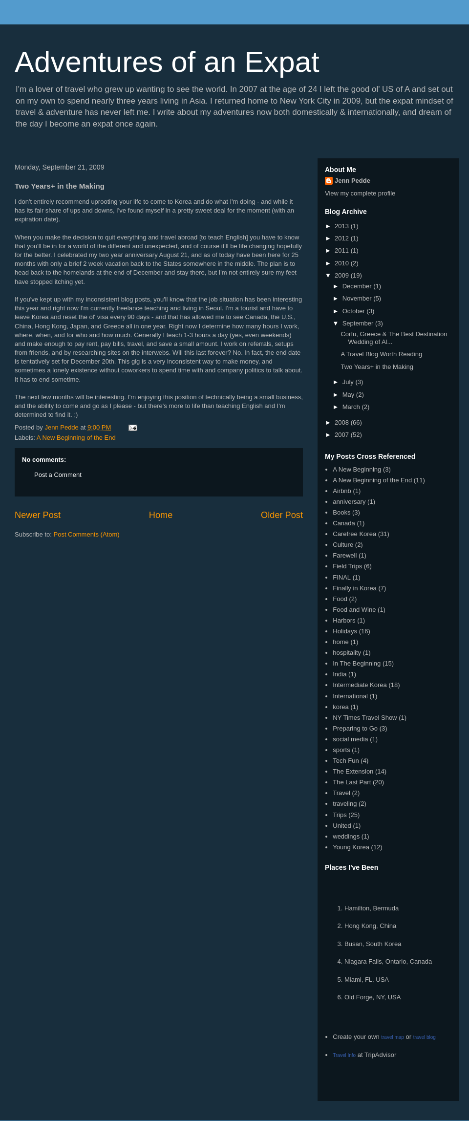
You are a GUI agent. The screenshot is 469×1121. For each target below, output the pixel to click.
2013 (343, 226)
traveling (345, 803)
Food (340, 599)
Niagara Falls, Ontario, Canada (388, 961)
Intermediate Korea (360, 685)
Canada (344, 523)
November (358, 298)
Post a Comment (58, 474)
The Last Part (352, 782)
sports (341, 750)
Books (341, 512)
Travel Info (344, 1055)
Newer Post (38, 515)
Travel (341, 793)
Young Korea (351, 847)
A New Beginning (357, 469)
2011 (343, 250)
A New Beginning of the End (76, 437)
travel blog (424, 1037)
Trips (339, 815)
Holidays (345, 631)
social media (350, 739)
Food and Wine (354, 609)
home (341, 642)
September (358, 323)
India (339, 674)
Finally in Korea (355, 588)
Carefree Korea (354, 534)
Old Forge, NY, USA (372, 997)
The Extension (353, 771)
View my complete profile (360, 193)
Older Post (282, 515)
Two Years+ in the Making (377, 366)
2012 (343, 238)
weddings (346, 836)
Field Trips (347, 566)
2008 (343, 422)
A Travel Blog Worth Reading (381, 354)
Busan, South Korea (372, 944)
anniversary (349, 501)
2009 (343, 275)
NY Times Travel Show (365, 717)
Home (161, 515)
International (350, 696)
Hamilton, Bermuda (371, 908)
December (358, 286)
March (352, 406)
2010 (343, 263)
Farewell (345, 555)
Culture (343, 544)
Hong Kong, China (370, 925)
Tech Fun (346, 760)
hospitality (347, 652)
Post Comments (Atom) (87, 534)
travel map (392, 1037)
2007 (343, 434)
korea (341, 707)
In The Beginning (357, 663)
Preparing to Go (355, 728)
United (342, 825)
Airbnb (342, 491)
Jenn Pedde (352, 180)
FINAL (342, 577)
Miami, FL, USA (366, 979)
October (354, 311)
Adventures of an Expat (167, 61)
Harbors (344, 620)
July (349, 382)
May (349, 394)
